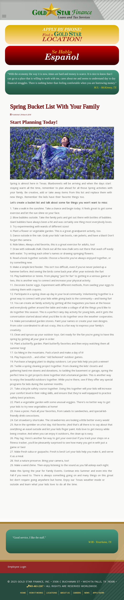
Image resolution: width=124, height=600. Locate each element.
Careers (77, 592)
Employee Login (17, 566)
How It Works (36, 592)
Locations (51, 592)
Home (23, 592)
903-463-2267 (36, 586)
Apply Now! (98, 592)
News (86, 592)
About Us (65, 592)
